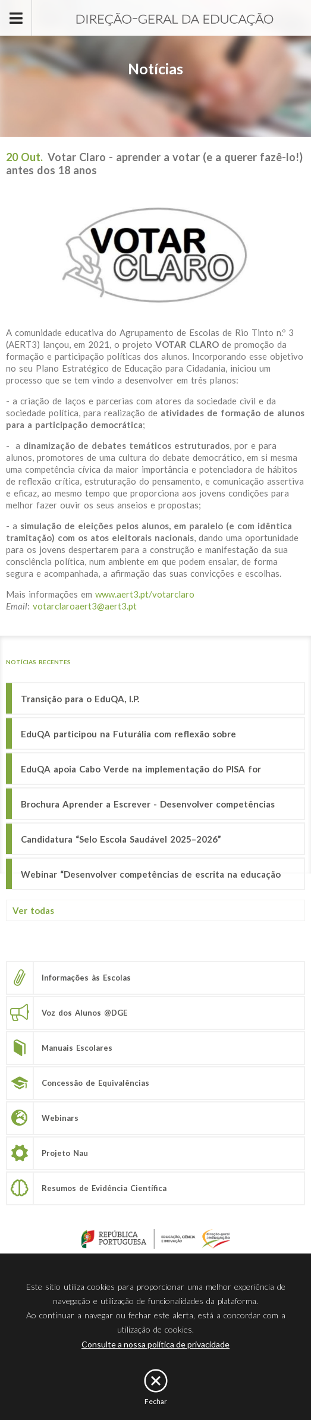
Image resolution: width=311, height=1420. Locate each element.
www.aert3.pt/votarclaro (144, 594)
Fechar (155, 1401)
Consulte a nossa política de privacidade (155, 1344)
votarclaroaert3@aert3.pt (85, 606)
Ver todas (33, 910)
